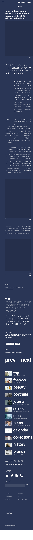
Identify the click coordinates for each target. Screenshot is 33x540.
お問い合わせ (8, 506)
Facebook (16, 485)
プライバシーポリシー (23, 509)
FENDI (18, 354)
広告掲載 (20, 503)
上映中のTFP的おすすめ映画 (14, 471)
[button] (24, 221)
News (20, 6)
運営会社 (7, 503)
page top (8, 523)
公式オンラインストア (21, 233)
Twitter (12, 485)
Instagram (7, 485)
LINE (21, 485)
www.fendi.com (10, 299)
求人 (19, 506)
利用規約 (7, 509)
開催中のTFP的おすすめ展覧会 (15, 475)
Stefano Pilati (10, 354)
